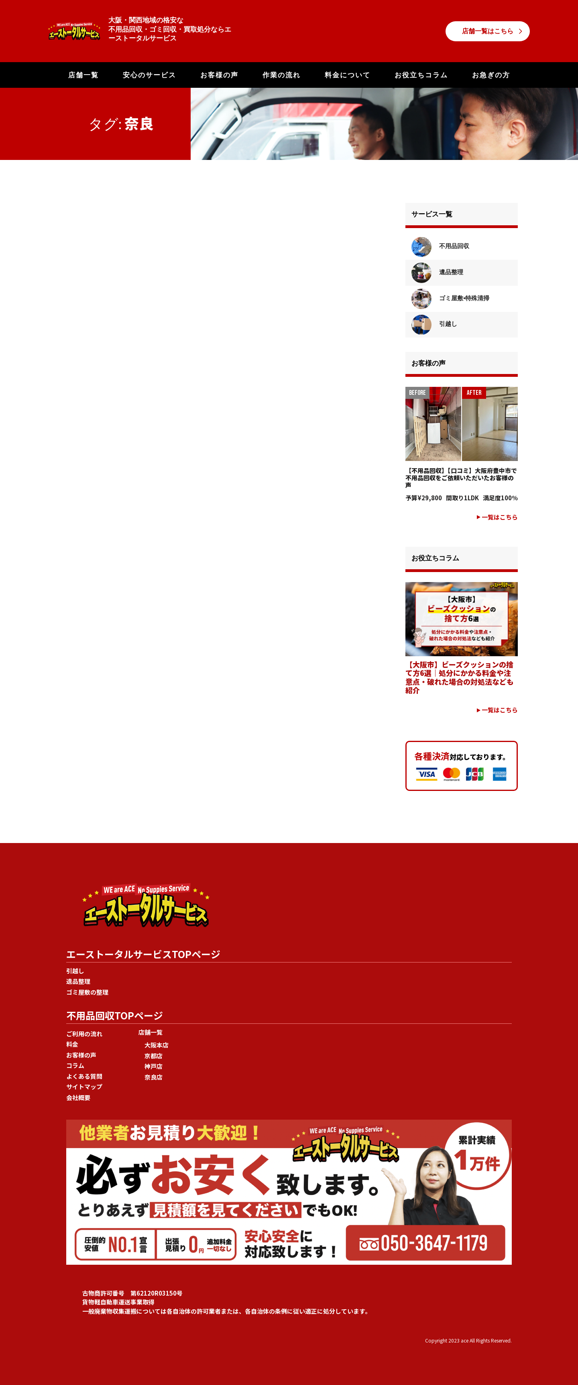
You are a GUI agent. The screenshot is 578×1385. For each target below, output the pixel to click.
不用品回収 (440, 246)
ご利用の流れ (84, 1033)
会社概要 (78, 1097)
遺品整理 (437, 272)
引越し (434, 323)
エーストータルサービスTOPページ (143, 954)
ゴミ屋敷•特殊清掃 (450, 298)
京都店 (153, 1055)
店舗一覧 (83, 74)
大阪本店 (156, 1045)
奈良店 (153, 1077)
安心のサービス (149, 74)
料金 (72, 1044)
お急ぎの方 (491, 74)
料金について (347, 74)
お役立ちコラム (421, 74)
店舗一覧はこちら (487, 31)
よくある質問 (84, 1076)
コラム (75, 1065)
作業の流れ (282, 74)
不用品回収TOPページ (114, 1015)
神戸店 (153, 1066)
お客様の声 (219, 74)
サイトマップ (84, 1086)
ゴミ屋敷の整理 (87, 992)
